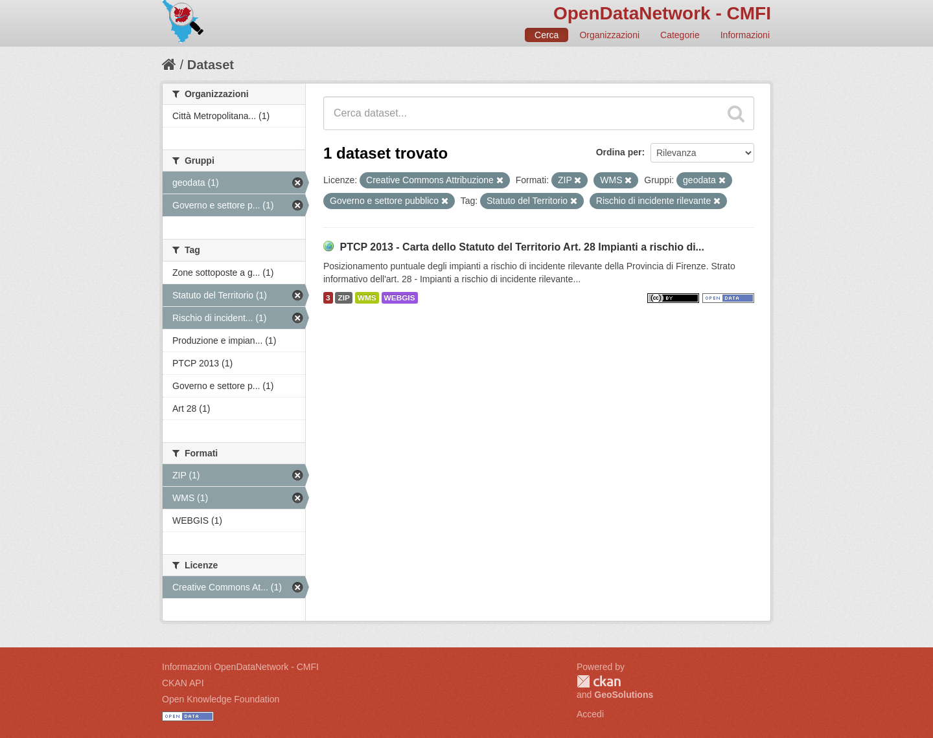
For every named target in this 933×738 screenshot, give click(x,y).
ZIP (343, 297)
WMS (367, 297)
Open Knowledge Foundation (220, 699)
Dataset (210, 65)
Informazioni (745, 35)
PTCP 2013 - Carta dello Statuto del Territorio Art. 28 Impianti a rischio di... (522, 246)
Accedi (590, 714)
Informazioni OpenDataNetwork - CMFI (240, 667)
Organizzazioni (609, 35)
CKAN (599, 681)
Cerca (547, 35)
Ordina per (619, 152)
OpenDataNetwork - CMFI (662, 13)
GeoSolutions (623, 694)
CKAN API (183, 683)
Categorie (680, 35)
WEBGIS (399, 297)
